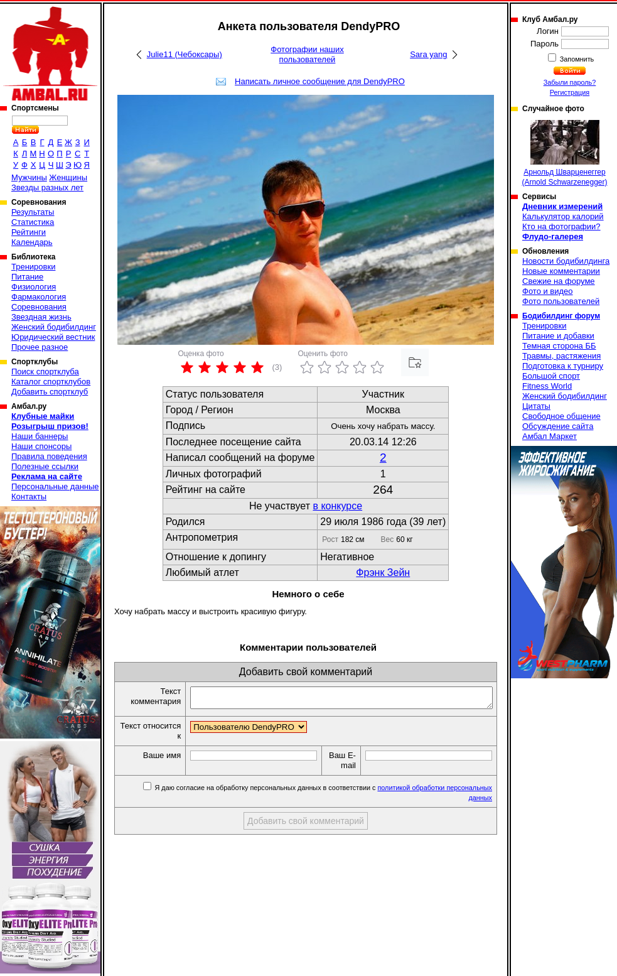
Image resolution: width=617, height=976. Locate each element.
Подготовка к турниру (562, 366)
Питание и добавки (558, 335)
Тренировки (33, 266)
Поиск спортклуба (45, 371)
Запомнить (576, 59)
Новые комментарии (561, 271)
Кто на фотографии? (561, 226)
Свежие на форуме (558, 281)
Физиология (33, 286)
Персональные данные (55, 486)
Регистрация (569, 92)
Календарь (32, 242)
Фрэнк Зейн (383, 572)
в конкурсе (337, 506)
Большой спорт (551, 376)
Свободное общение (561, 416)
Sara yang (428, 54)
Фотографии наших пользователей (307, 54)
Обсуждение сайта (557, 426)
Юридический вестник (53, 337)
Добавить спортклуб (49, 391)
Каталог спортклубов (50, 381)
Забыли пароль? (570, 82)
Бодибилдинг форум (561, 316)
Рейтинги (28, 232)
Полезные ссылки (44, 466)
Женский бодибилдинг (53, 327)
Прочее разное (39, 347)
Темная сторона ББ (559, 345)
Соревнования (39, 307)
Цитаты (536, 406)
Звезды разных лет (47, 187)
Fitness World (547, 386)
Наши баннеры (39, 436)
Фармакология (38, 296)
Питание (27, 276)
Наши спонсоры (41, 446)
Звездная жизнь (41, 317)
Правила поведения (49, 456)
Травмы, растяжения (561, 356)
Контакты (28, 496)
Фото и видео (547, 291)
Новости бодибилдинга (565, 261)
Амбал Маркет (549, 436)
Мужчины (29, 177)
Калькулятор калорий (563, 216)
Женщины (68, 177)
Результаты (32, 212)
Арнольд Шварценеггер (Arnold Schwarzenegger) (564, 153)
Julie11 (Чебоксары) (184, 54)
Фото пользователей (560, 301)
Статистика (32, 222)
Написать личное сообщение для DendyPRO (320, 81)
